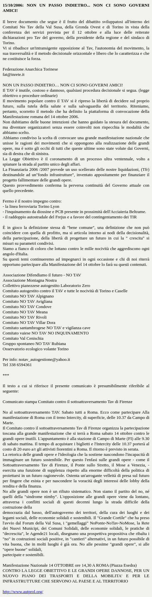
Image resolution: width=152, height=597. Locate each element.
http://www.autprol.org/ (23, 591)
